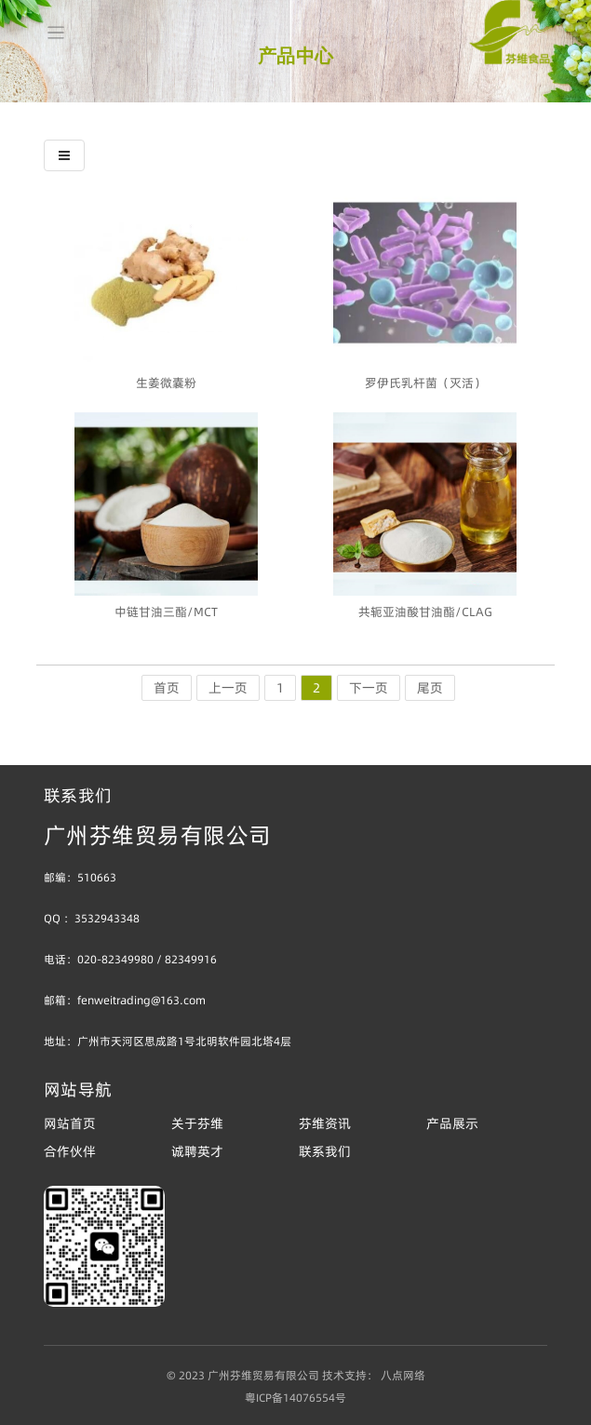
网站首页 (70, 1123)
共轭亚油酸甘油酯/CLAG (425, 611)
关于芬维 (197, 1123)
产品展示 (452, 1123)
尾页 (430, 688)
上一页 (228, 688)
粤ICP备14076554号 (295, 1397)
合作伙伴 (70, 1151)
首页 (167, 688)
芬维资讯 (325, 1123)
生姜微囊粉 (166, 382)
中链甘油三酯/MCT (166, 611)
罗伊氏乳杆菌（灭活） (425, 382)
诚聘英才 (197, 1151)
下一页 (368, 688)
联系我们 (325, 1151)
